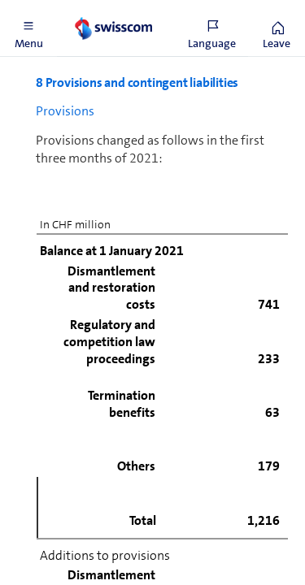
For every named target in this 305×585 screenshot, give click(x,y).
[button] (28, 28)
